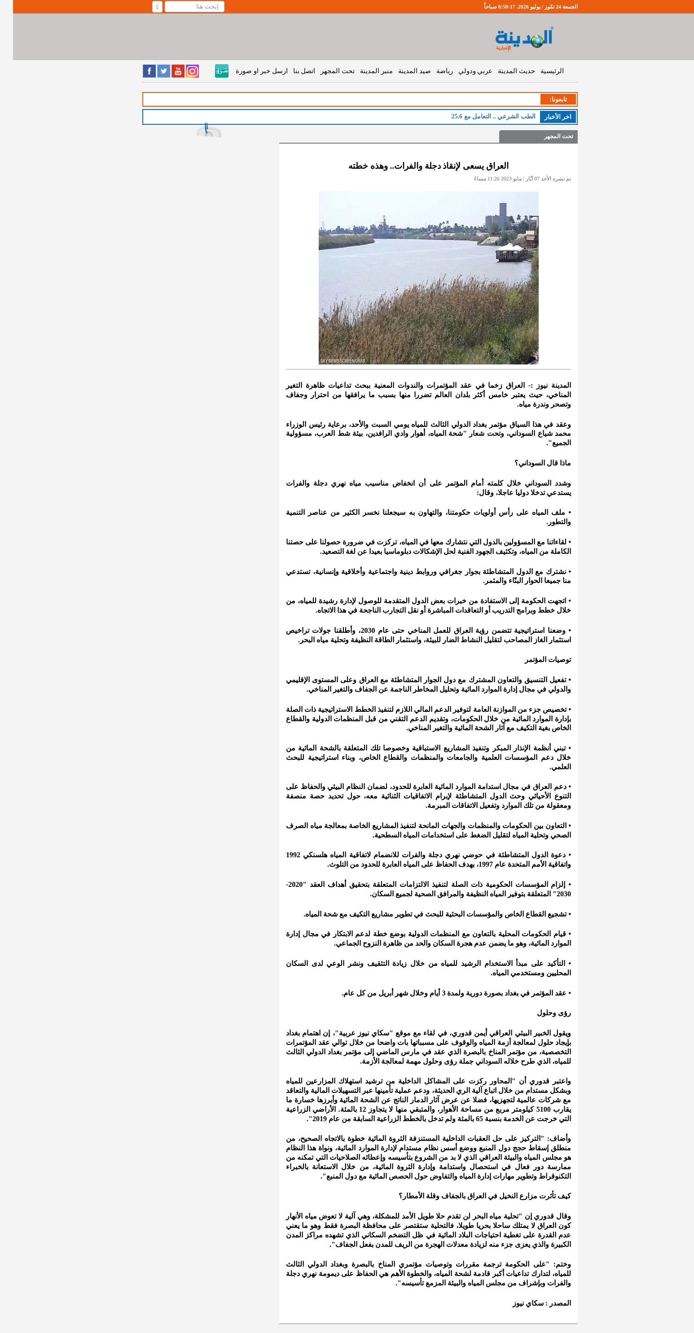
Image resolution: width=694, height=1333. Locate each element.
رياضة (431, 71)
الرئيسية (539, 71)
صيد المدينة (401, 71)
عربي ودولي (462, 71)
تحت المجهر (324, 71)
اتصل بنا (291, 71)
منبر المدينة (363, 71)
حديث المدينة (503, 71)
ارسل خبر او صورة (248, 71)
